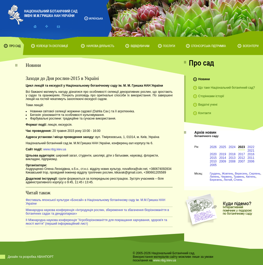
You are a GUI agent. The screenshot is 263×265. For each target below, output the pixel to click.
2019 (222, 154)
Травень (239, 176)
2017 (241, 154)
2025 (222, 147)
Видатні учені (207, 104)
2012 (241, 158)
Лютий (228, 179)
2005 (213, 165)
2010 (213, 161)
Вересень (241, 173)
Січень (238, 179)
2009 (222, 161)
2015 (213, 158)
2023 (241, 147)
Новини (204, 79)
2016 (251, 154)
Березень (216, 179)
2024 (232, 147)
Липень (214, 176)
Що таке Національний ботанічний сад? (226, 87)
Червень (226, 176)
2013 (232, 158)
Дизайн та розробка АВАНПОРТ (31, 257)
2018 (232, 154)
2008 (232, 161)
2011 (251, 158)
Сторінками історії (211, 96)
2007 (241, 161)
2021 (251, 150)
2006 (251, 161)
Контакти (204, 113)
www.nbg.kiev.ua (54, 149)
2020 (213, 154)
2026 (213, 147)
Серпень (254, 173)
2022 (251, 147)
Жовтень (227, 173)
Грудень (215, 173)
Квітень (251, 176)
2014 (222, 158)
